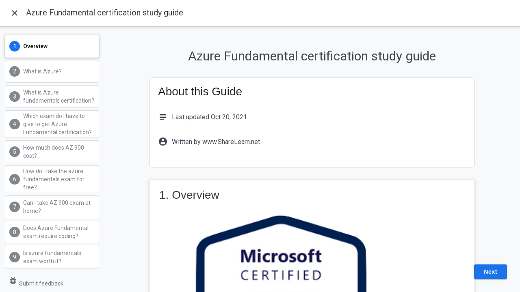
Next (490, 271)
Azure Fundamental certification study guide (104, 12)
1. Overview (189, 195)
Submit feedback (35, 283)
